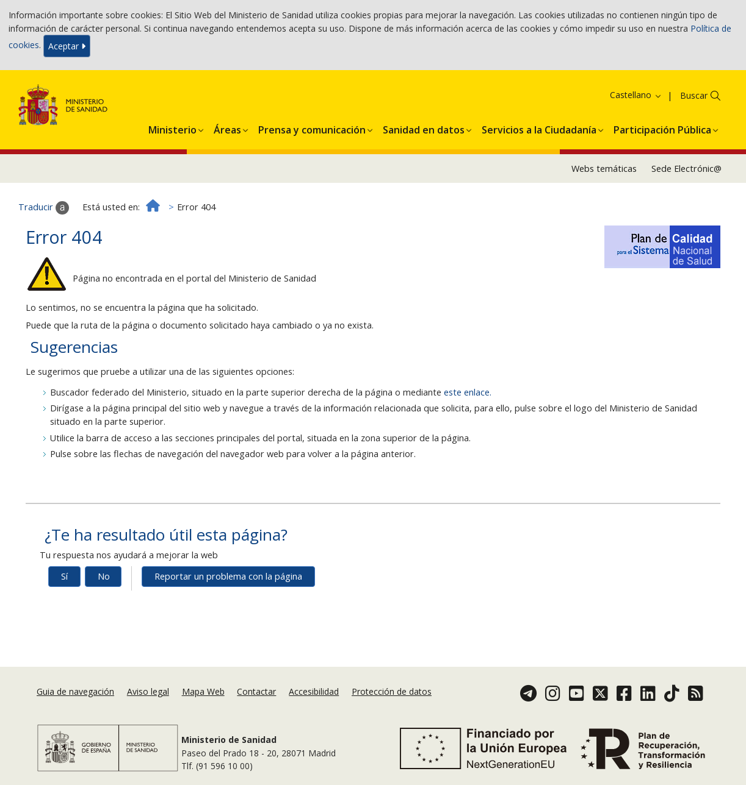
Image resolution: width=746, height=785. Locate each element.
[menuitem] (172, 128)
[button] (172, 128)
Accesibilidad (314, 691)
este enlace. (467, 392)
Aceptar (66, 46)
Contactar (256, 691)
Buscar (694, 95)
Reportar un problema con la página (228, 576)
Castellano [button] (636, 95)
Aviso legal (148, 691)
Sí (64, 576)
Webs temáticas (604, 168)
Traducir (43, 208)
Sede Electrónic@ (686, 168)
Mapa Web (203, 691)
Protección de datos (392, 691)
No (104, 576)
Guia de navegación (75, 691)
